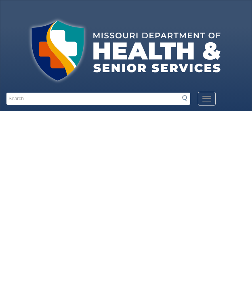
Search (187, 98)
